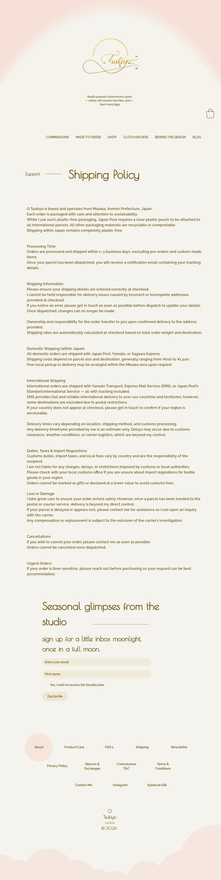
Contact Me (83, 785)
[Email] (95, 662)
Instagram (120, 785)
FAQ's (109, 747)
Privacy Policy (57, 766)
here (117, 104)
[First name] (95, 674)
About (39, 747)
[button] (210, 113)
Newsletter (179, 747)
